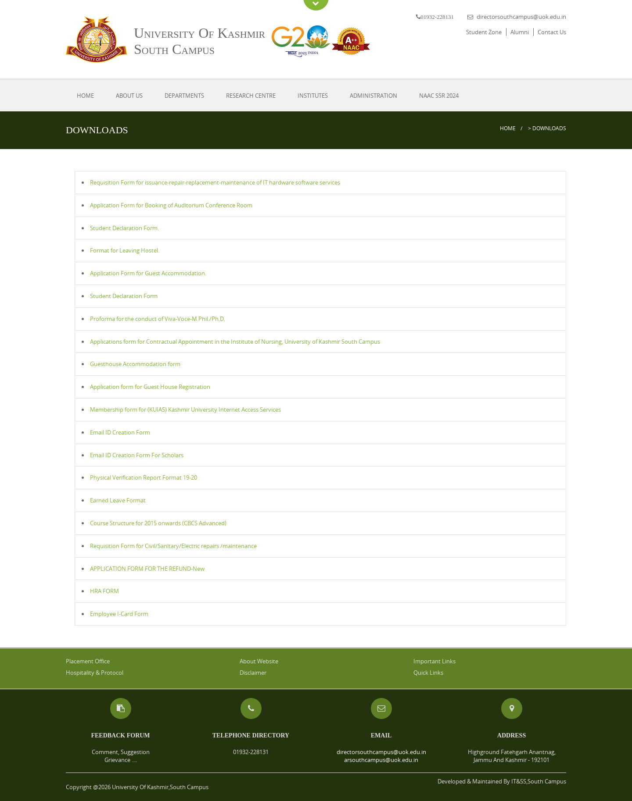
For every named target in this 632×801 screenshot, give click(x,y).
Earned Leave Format (118, 500)
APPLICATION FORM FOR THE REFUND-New (147, 569)
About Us (129, 96)
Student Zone (484, 32)
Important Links (434, 661)
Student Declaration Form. (124, 228)
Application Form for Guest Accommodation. (148, 273)
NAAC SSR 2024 (439, 96)
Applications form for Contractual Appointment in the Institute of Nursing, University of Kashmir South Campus (235, 341)
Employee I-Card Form (119, 614)
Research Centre (251, 96)
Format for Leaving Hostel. (124, 250)
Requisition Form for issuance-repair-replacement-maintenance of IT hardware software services (215, 182)
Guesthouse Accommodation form (135, 364)
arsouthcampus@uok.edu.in (381, 760)
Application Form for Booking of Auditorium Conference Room (171, 205)
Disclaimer (253, 672)
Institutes (313, 96)
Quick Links (428, 672)
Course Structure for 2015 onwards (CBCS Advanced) (158, 523)
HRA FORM (104, 591)
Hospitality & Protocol (94, 672)
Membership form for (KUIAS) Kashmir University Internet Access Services (185, 409)
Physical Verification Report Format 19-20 (143, 477)
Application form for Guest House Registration (150, 387)
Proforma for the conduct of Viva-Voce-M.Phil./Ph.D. (157, 319)
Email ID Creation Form (120, 432)
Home (85, 96)
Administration (373, 96)
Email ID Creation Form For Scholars (136, 455)
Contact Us (552, 32)
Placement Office (88, 661)
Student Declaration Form (124, 296)
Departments (184, 96)
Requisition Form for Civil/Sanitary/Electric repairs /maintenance (173, 546)
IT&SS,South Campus (538, 781)
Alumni (519, 32)
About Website (259, 661)
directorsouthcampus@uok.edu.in (521, 17)
